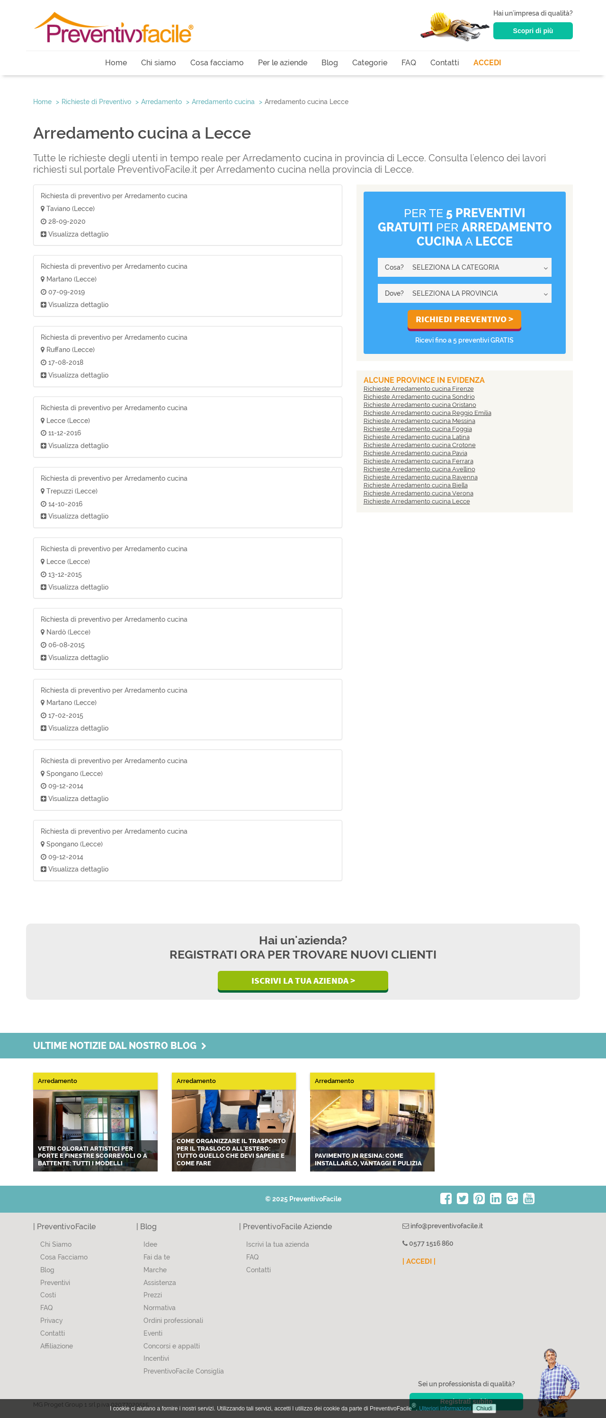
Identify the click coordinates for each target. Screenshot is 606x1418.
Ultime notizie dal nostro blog (119, 1045)
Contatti (444, 62)
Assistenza (159, 1282)
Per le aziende (282, 62)
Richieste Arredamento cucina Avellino (419, 469)
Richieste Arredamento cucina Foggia (418, 428)
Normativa (159, 1308)
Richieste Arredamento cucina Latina (417, 436)
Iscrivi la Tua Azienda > (303, 980)
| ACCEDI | (419, 1261)
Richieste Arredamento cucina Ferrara (418, 461)
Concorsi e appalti (171, 1346)
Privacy (51, 1320)
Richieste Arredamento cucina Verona (418, 493)
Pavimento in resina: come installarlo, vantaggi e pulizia (368, 1159)
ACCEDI (487, 62)
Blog (329, 62)
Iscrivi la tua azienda (277, 1244)
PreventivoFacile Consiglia (183, 1371)
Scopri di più (533, 31)
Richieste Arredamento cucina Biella (416, 485)
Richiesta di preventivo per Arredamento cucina (114, 196)
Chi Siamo (55, 1244)
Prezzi (152, 1295)
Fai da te (156, 1257)
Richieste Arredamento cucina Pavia (415, 453)
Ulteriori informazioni (445, 1408)
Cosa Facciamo (64, 1257)
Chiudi (484, 1408)
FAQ (408, 62)
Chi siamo (158, 62)
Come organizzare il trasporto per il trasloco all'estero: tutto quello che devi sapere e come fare (231, 1152)
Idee (150, 1244)
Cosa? (394, 267)
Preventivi (55, 1282)
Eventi (152, 1333)
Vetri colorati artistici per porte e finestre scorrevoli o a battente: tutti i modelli (92, 1156)
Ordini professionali (173, 1320)
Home (116, 62)
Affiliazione (56, 1346)
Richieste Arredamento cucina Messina (419, 420)
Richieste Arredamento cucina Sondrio (419, 396)
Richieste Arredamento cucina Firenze (419, 388)
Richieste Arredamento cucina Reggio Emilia (427, 412)
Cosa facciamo (217, 62)
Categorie (369, 62)
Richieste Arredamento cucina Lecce (417, 501)
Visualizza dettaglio (74, 234)
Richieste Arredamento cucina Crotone (420, 445)
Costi (48, 1295)
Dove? (394, 293)
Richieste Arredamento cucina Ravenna (421, 477)
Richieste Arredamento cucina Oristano (420, 404)
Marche (155, 1270)
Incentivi (156, 1358)
